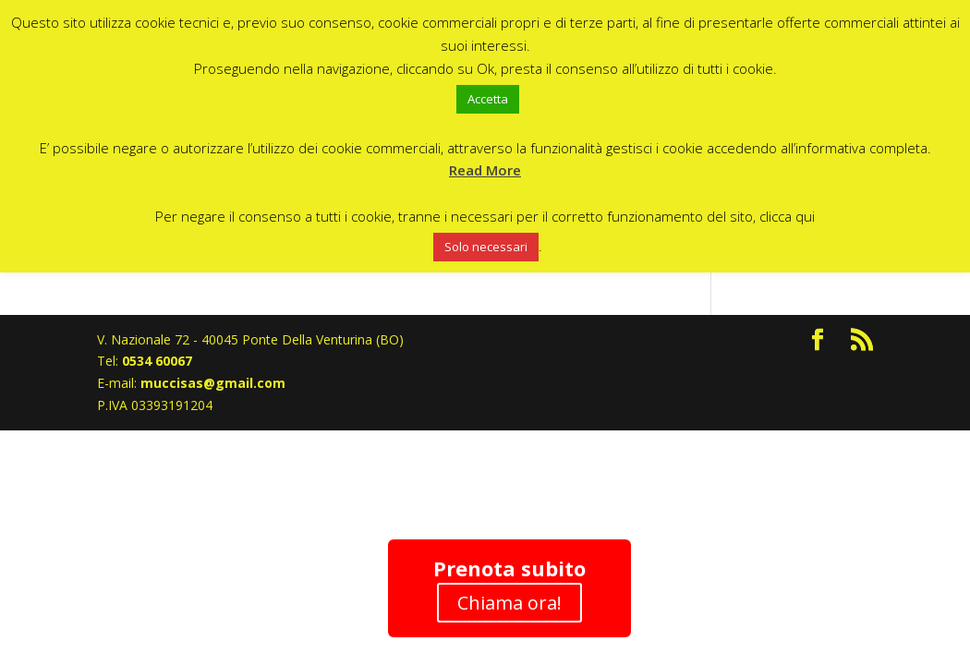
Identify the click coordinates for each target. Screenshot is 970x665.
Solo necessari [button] (485, 246)
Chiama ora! (509, 602)
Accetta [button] (487, 99)
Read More (485, 170)
